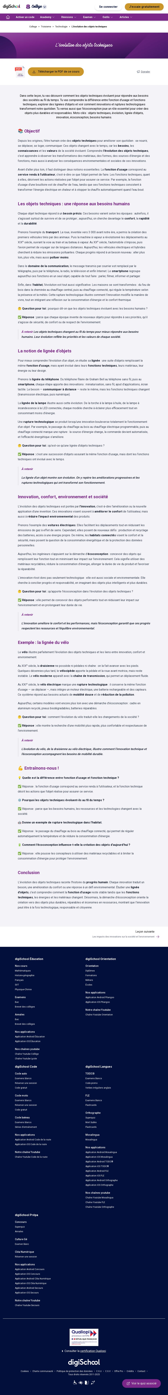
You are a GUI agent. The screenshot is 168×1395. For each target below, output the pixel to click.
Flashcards (91, 1105)
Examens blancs (23, 1078)
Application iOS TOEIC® (97, 1166)
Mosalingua (91, 1139)
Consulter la (84, 1351)
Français (19, 980)
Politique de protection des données (75, 1371)
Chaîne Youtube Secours (27, 1305)
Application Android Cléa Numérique (33, 1278)
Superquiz (90, 1117)
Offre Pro (118, 1371)
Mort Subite (91, 1122)
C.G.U (99, 1371)
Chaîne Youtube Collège (27, 1054)
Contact (141, 1371)
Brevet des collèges (25, 1007)
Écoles (88, 985)
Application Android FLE (97, 1171)
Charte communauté (42, 1371)
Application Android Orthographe (101, 1180)
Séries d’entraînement (26, 1127)
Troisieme (46, 26)
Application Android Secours (29, 1288)
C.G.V (108, 1371)
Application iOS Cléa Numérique (30, 1283)
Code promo (91, 1083)
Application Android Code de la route (33, 1139)
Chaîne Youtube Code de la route (31, 1157)
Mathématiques (23, 970)
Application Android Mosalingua (101, 1152)
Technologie (61, 26)
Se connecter (108, 6)
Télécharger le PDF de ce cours (56, 71)
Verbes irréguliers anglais (98, 1088)
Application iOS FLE (94, 1175)
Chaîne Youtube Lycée (26, 1058)
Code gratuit (21, 1088)
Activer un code (25, 17)
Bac (17, 1002)
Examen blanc (22, 1244)
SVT (17, 985)
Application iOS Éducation (27, 1041)
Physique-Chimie (23, 989)
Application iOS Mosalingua (99, 1157)
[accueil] (8, 17)
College (33, 26)
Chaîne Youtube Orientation (99, 1014)
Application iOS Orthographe (99, 1185)
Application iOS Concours (27, 1274)
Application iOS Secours (27, 1292)
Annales (19, 1231)
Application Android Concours (29, 1269)
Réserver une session (26, 1083)
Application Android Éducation (30, 1036)
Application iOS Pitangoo (97, 1002)
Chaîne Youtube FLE (95, 1202)
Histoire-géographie (24, 975)
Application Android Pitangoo (99, 997)
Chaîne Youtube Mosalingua (99, 1197)
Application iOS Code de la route (31, 1144)
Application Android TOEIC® (99, 1161)
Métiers (89, 980)
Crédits (130, 1371)
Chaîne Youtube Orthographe (99, 1207)
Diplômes (90, 970)
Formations (91, 975)
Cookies (25, 1371)
